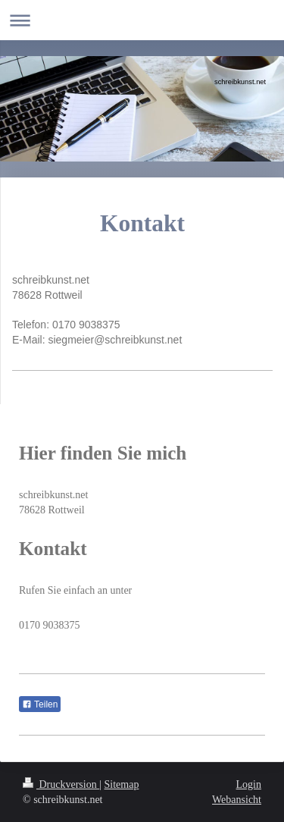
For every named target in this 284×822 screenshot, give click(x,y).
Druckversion (61, 784)
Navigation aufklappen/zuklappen (142, 20)
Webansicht (236, 799)
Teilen (40, 704)
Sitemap (122, 784)
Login (248, 784)
